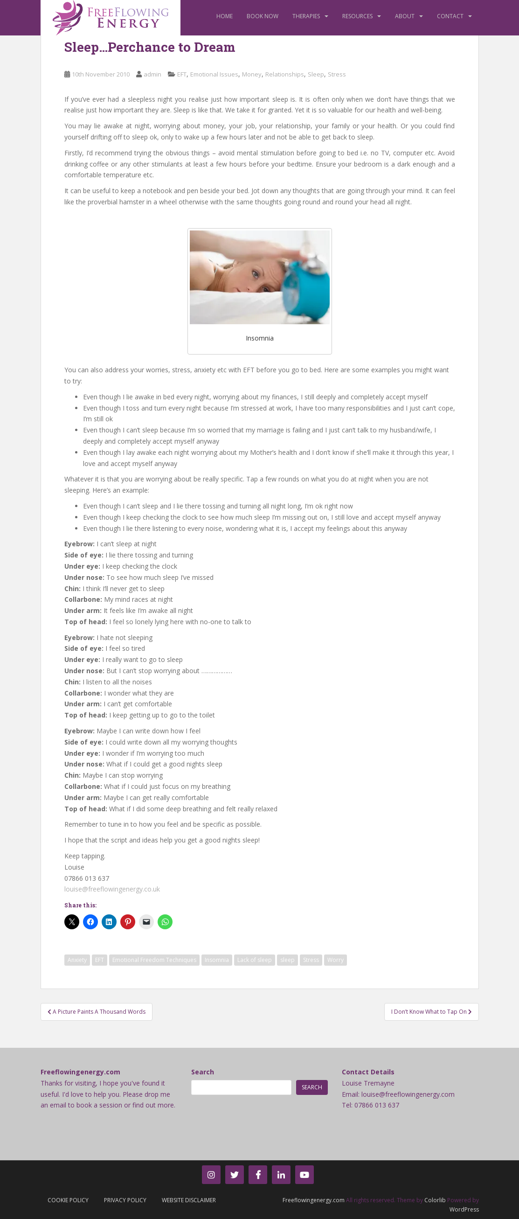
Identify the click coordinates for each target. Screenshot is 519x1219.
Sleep (316, 74)
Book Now (262, 16)
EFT (182, 74)
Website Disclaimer (189, 1200)
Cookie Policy (68, 1200)
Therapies (306, 16)
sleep (287, 960)
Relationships (284, 74)
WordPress (464, 1209)
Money (252, 74)
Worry (335, 960)
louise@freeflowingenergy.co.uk (112, 889)
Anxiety (77, 960)
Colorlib (435, 1200)
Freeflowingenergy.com (314, 1200)
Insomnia (217, 960)
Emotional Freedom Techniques (154, 960)
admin (152, 74)
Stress (337, 74)
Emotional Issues (214, 74)
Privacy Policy (125, 1200)
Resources (357, 16)
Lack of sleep (254, 960)
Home (224, 16)
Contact (450, 16)
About (405, 16)
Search (202, 1071)
